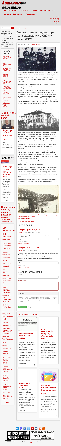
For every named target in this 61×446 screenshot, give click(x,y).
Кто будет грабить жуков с (29, 229)
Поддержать (30, 14)
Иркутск (28, 218)
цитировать (26, 243)
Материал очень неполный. (30, 248)
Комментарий (22, 280)
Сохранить (22, 307)
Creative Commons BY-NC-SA (48, 441)
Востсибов (21, 341)
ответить (20, 243)
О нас (30, 442)
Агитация (7, 14)
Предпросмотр (31, 307)
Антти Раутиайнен (45, 341)
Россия (19, 218)
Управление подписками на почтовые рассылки (7, 219)
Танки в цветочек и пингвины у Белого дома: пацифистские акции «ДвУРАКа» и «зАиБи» (6, 268)
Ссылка (20, 232)
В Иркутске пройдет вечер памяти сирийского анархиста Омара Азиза (6, 95)
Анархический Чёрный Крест (8, 115)
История (33, 216)
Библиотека (18, 14)
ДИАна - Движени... (36, 44)
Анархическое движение (24, 28)
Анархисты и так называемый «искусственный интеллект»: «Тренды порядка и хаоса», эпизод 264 (6, 304)
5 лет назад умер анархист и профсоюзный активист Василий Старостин (6, 103)
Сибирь (24, 218)
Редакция (4, 139)
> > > (7, 402)
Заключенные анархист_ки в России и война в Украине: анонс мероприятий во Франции (7, 169)
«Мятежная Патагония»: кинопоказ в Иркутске (5, 76)
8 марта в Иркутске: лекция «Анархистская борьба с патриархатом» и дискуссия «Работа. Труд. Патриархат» (6, 67)
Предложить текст (11, 10)
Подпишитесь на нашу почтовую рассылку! (8, 211)
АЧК (54, 10)
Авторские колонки (28, 314)
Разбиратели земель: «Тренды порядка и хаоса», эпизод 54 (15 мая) (6, 59)
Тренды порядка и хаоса (40, 10)
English (32, 221)
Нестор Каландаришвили (24, 219)
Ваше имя (20, 274)
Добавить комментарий (24, 221)
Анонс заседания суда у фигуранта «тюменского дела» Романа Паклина (7, 133)
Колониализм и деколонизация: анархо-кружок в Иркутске (6, 88)
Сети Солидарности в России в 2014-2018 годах (6, 82)
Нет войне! (24, 10)
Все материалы (8, 229)
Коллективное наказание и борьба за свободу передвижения (27, 383)
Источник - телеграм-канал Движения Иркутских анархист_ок (40, 215)
